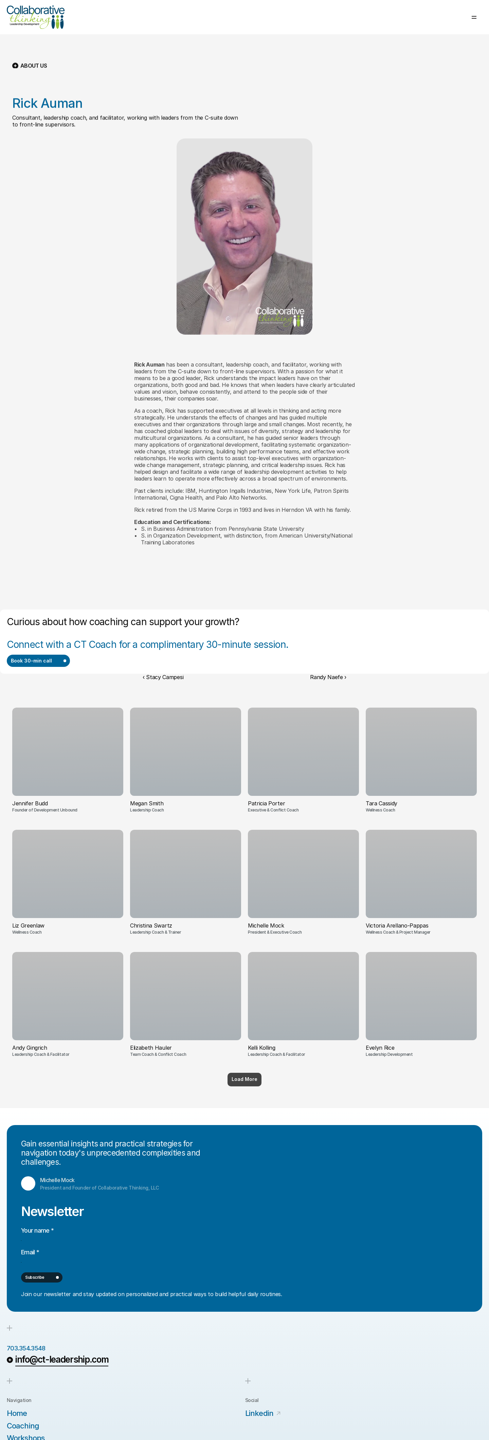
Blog (422, 19)
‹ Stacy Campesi (163, 636)
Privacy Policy (261, 1421)
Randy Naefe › (328, 636)
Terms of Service (310, 1421)
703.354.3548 (31, 1277)
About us (360, 19)
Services (330, 19)
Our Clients (395, 19)
